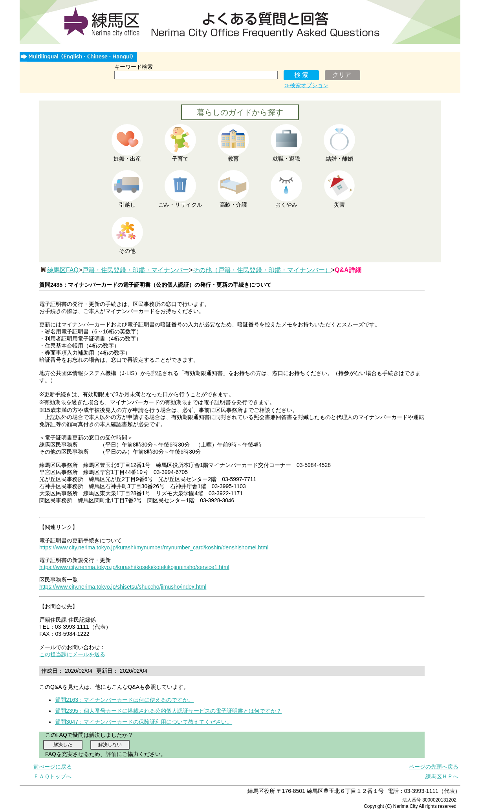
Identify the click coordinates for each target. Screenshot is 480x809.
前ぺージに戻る (52, 766)
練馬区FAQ (63, 270)
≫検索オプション (306, 85)
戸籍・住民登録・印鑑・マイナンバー (135, 270)
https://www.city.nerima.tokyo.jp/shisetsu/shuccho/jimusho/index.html (122, 587)
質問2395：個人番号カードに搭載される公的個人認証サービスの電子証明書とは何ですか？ (168, 711)
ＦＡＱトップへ (52, 776)
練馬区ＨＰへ (441, 776)
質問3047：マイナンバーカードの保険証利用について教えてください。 (143, 722)
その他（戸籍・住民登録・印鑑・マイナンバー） (262, 270)
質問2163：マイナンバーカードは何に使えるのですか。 (124, 700)
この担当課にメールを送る (72, 654)
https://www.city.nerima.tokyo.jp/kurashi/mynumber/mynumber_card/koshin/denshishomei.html (153, 547)
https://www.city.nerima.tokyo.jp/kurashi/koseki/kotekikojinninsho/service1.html (134, 567)
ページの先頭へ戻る (433, 766)
